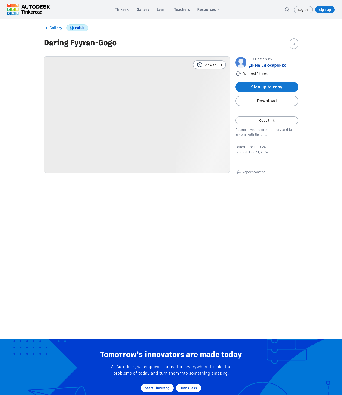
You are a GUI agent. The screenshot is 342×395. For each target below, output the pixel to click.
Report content (250, 172)
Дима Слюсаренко (268, 65)
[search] (286, 9)
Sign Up (325, 9)
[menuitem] (122, 9)
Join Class (188, 388)
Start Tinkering (157, 388)
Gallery (53, 28)
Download (267, 101)
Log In (303, 9)
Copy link (266, 120)
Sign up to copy (266, 87)
